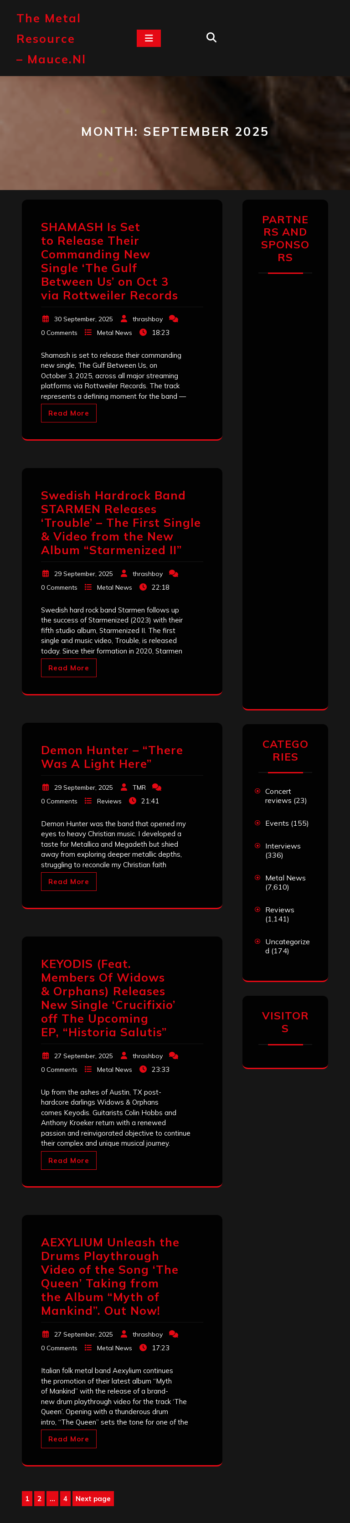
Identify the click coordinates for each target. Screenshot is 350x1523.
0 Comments (59, 333)
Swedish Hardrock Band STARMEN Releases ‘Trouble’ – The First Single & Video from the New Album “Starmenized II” (121, 522)
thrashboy (148, 319)
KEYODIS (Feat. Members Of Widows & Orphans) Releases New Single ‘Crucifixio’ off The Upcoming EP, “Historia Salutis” (108, 998)
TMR (139, 787)
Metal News (114, 333)
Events (277, 823)
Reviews (109, 801)
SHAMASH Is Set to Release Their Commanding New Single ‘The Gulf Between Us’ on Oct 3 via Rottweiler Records (109, 261)
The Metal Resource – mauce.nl (51, 38)
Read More (68, 413)
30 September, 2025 (83, 319)
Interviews (283, 845)
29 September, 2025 (83, 574)
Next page (93, 1498)
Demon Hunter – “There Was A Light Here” (112, 757)
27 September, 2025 (83, 1056)
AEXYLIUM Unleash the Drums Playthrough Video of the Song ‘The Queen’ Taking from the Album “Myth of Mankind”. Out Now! (110, 1276)
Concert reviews (278, 796)
